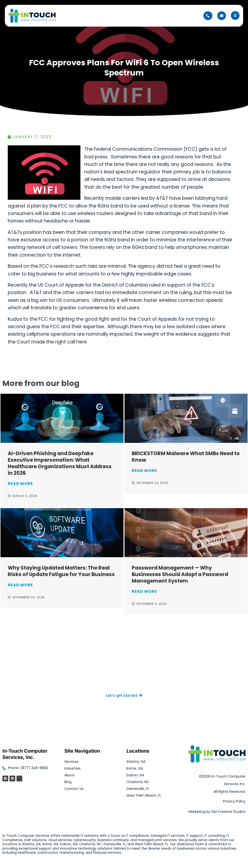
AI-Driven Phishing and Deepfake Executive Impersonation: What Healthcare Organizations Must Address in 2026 (60, 463)
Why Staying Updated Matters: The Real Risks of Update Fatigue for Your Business (61, 571)
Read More (20, 483)
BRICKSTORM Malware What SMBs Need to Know (186, 456)
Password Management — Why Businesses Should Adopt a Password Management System (180, 574)
